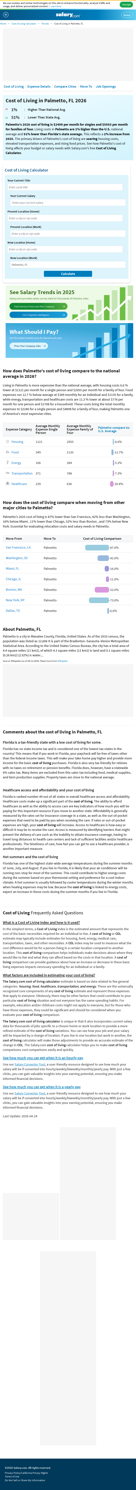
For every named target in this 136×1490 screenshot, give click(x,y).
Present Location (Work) (25, 227)
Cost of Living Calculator (24, 23)
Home (3, 23)
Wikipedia (63, 661)
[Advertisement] (68, 54)
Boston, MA (14, 589)
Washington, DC (17, 558)
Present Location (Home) (23, 211)
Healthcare (19, 483)
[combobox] (65, 187)
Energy (16, 462)
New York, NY (15, 600)
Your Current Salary (22, 196)
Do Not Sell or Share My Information (25, 1480)
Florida (45, 23)
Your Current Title (19, 180)
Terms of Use (12, 1476)
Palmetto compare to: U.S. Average (114, 429)
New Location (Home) (21, 242)
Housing (17, 441)
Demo (127, 15)
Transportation (22, 473)
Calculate (68, 274)
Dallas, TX (13, 610)
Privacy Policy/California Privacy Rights (26, 1473)
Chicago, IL (13, 579)
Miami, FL (12, 568)
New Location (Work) (23, 258)
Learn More (56, 6)
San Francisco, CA (18, 547)
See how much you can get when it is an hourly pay (43, 1057)
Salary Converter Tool (30, 1064)
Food (15, 452)
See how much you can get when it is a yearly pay (42, 1086)
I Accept (126, 4)
